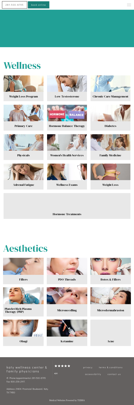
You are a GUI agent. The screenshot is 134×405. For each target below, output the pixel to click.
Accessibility (93, 374)
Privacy (87, 367)
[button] (129, 5)
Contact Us (114, 374)
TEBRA (81, 400)
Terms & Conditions (111, 367)
